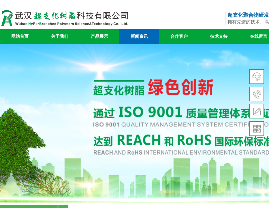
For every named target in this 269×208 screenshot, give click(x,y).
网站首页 (20, 36)
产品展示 (99, 36)
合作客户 (179, 36)
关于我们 (59, 36)
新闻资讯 (139, 36)
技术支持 (218, 36)
